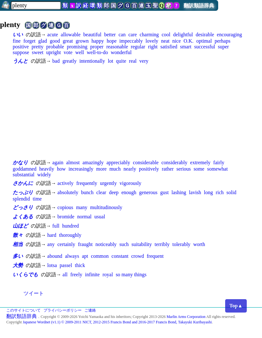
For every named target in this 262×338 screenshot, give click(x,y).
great (68, 41)
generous (148, 192)
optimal (204, 41)
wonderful (121, 52)
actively (65, 183)
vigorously (130, 183)
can (121, 34)
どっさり (23, 207)
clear (101, 192)
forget (30, 41)
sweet (37, 52)
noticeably (106, 244)
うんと (20, 61)
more (101, 169)
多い (18, 256)
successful (204, 46)
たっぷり (23, 192)
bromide (65, 216)
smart (185, 46)
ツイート (34, 293)
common (100, 256)
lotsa (52, 265)
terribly (162, 244)
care (132, 34)
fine (17, 41)
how (61, 169)
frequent (155, 256)
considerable (146, 162)
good (55, 41)
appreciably (118, 162)
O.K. (188, 41)
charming (149, 34)
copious (65, 207)
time (37, 198)
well (79, 52)
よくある (23, 216)
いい (18, 34)
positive (21, 46)
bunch (87, 192)
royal (108, 274)
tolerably (181, 244)
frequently (86, 183)
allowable (70, 34)
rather (167, 169)
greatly (70, 61)
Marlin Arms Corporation (185, 316)
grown (82, 41)
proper (97, 46)
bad (56, 61)
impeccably (131, 41)
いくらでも (25, 274)
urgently (108, 183)
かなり (20, 162)
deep (113, 192)
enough (128, 192)
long (208, 192)
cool (166, 34)
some (199, 169)
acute (52, 34)
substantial (23, 174)
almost (73, 162)
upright (53, 52)
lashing (178, 192)
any (51, 244)
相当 (18, 244)
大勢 (18, 265)
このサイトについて (23, 310)
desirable (205, 34)
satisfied (168, 46)
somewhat (217, 169)
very (143, 61)
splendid (21, 198)
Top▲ (236, 305)
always (72, 256)
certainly (66, 244)
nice (176, 41)
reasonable (117, 46)
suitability (141, 244)
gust (164, 192)
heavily (46, 169)
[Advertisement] (131, 111)
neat (165, 41)
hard (51, 235)
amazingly (93, 162)
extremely (200, 162)
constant (119, 256)
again (58, 162)
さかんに (23, 183)
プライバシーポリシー (63, 310)
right (153, 46)
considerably (174, 162)
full (55, 226)
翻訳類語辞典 (199, 5)
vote (68, 52)
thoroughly (70, 235)
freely (76, 274)
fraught (85, 244)
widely (44, 174)
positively (149, 169)
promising (77, 46)
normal (84, 216)
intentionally (92, 61)
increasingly (81, 169)
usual (99, 216)
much (115, 169)
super (223, 46)
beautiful (92, 34)
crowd (137, 256)
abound (54, 256)
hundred (70, 226)
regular (138, 46)
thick (80, 265)
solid (231, 192)
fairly (219, 162)
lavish (195, 192)
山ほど (20, 226)
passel (66, 265)
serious (184, 169)
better (110, 34)
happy (97, 41)
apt (85, 256)
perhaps (223, 41)
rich (220, 192)
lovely (151, 41)
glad (42, 41)
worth (199, 244)
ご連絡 (90, 310)
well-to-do (97, 52)
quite (121, 61)
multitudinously (106, 207)
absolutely (67, 192)
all (65, 274)
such (124, 244)
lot (110, 61)
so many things (131, 274)
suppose (21, 52)
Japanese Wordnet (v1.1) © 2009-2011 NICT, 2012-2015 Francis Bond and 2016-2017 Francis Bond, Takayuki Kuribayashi (117, 322)
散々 (18, 235)
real (133, 61)
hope (112, 41)
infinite (92, 274)
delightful (183, 34)
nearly (130, 169)
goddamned (25, 169)
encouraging (229, 34)
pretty (37, 46)
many (81, 207)
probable (55, 46)
